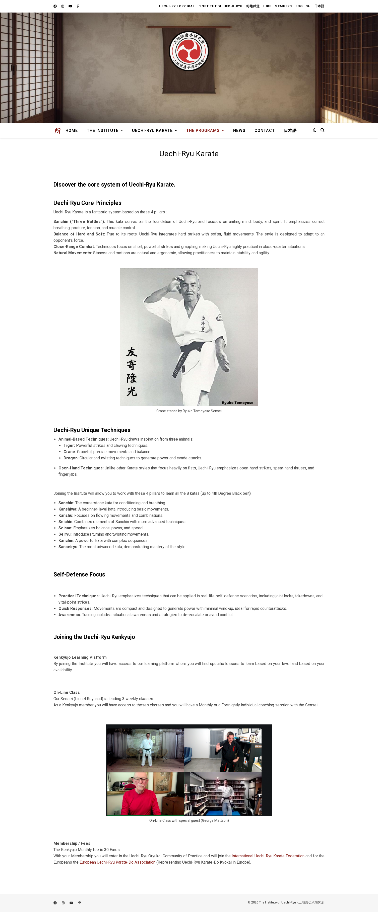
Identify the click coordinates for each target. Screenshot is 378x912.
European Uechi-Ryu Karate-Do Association (117, 862)
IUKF (267, 6)
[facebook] (55, 6)
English (303, 6)
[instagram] (63, 6)
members (283, 6)
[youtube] (71, 6)
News (239, 130)
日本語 (319, 6)
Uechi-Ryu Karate (152, 130)
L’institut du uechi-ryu (220, 6)
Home (72, 130)
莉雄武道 (253, 6)
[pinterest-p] (78, 6)
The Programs (203, 130)
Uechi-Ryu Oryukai (176, 6)
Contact (265, 130)
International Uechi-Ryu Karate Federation (268, 856)
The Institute (102, 130)
